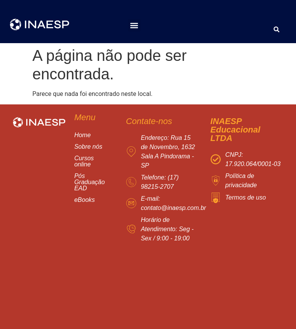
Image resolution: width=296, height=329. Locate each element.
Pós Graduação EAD (93, 182)
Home (82, 135)
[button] (134, 25)
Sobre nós (88, 146)
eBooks (84, 199)
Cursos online (93, 161)
